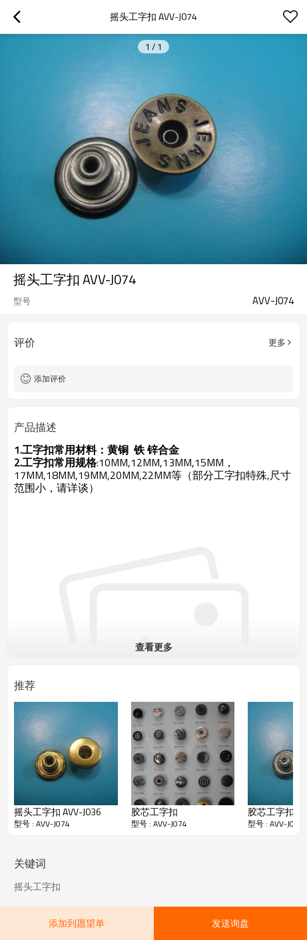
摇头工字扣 (37, 886)
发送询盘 (230, 923)
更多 (277, 342)
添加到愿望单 (77, 923)
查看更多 (153, 647)
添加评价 (50, 378)
